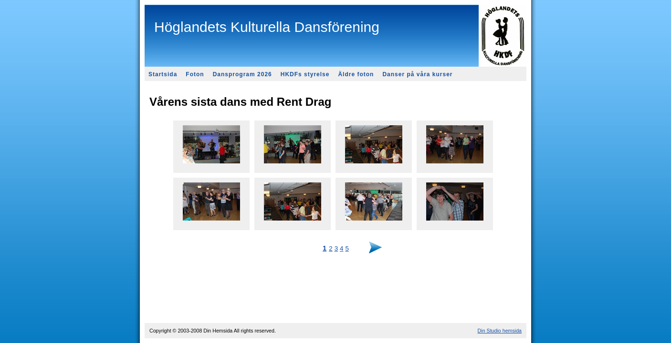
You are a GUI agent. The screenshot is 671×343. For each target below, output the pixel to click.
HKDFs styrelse (305, 74)
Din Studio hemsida (500, 330)
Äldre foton (356, 74)
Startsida (162, 74)
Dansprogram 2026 (242, 74)
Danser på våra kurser (417, 74)
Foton (195, 74)
